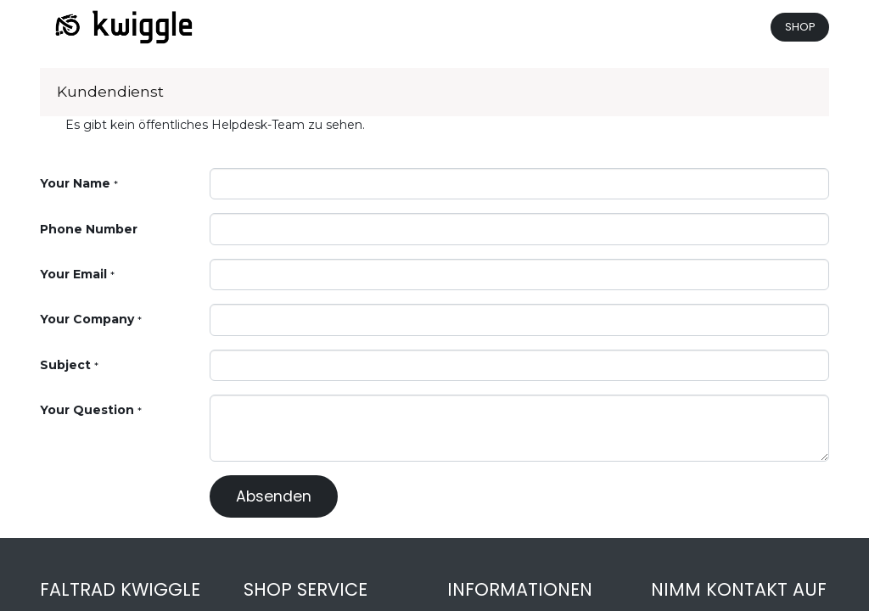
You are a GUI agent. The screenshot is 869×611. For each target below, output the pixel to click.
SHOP (800, 27)
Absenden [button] (273, 496)
